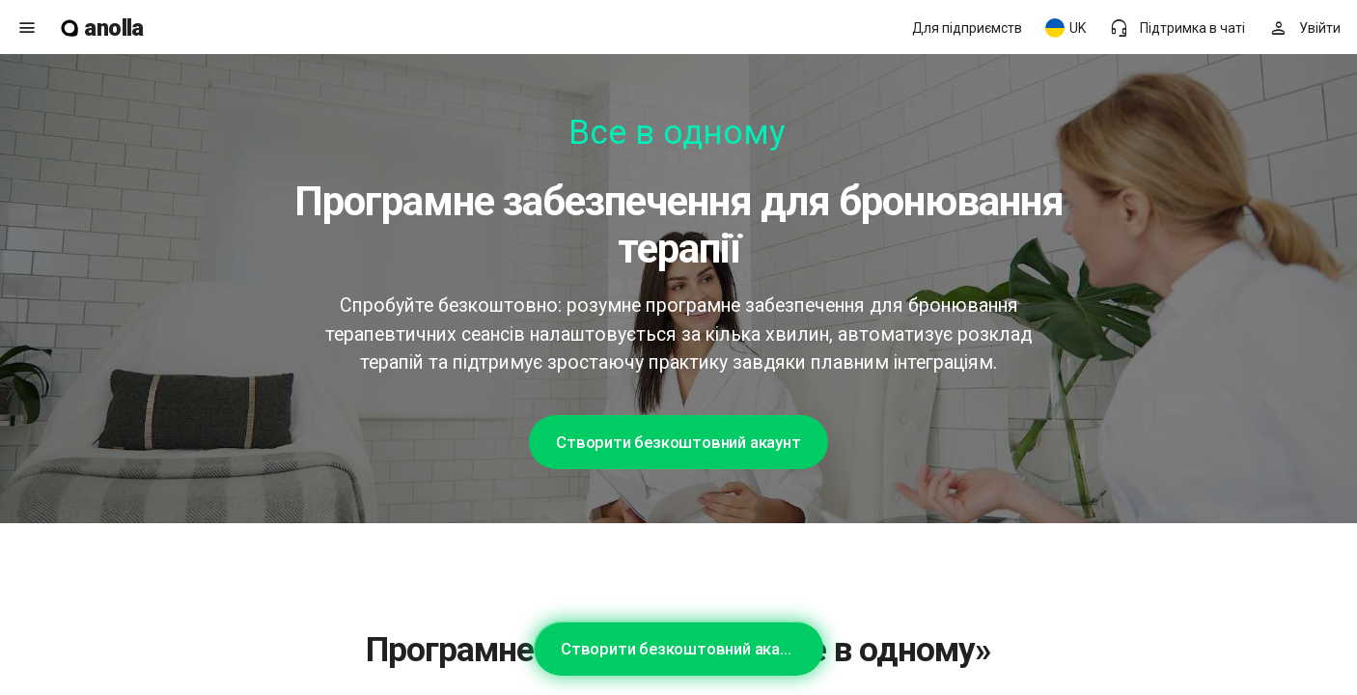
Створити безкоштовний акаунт (678, 442)
